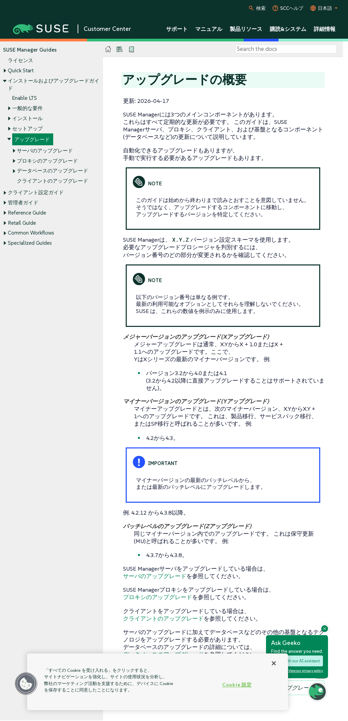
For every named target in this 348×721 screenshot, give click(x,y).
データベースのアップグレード (52, 171)
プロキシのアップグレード (47, 161)
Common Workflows (31, 233)
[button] (26, 684)
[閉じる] (273, 663)
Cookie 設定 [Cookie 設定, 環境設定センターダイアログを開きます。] (236, 685)
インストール (27, 118)
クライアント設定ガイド (36, 192)
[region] (157, 681)
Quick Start (21, 70)
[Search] (286, 49)
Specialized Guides (30, 243)
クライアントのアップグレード (52, 181)
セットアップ (27, 128)
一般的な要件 (27, 108)
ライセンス (20, 60)
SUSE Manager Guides (30, 50)
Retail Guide (22, 223)
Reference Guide (27, 212)
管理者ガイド (23, 202)
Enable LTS (24, 98)
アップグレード (32, 139)
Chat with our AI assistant (297, 660)
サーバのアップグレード (45, 150)
